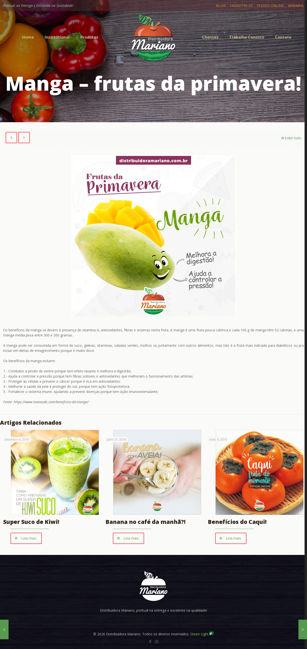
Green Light (201, 634)
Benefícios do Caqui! (237, 522)
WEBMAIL (296, 5)
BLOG (221, 5)
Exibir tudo (291, 138)
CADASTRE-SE (241, 5)
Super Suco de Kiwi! (31, 522)
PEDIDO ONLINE (270, 5)
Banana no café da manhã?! (146, 522)
